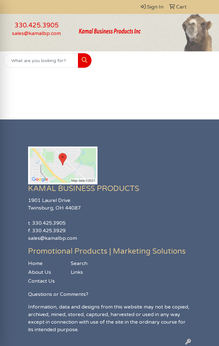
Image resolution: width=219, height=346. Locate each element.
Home (35, 263)
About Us (39, 272)
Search (79, 263)
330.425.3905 (37, 25)
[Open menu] (206, 60)
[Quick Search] (40, 60)
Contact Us (41, 281)
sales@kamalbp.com (36, 33)
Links (77, 272)
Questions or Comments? (58, 294)
